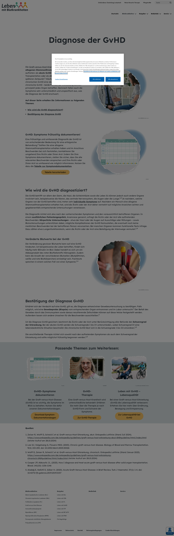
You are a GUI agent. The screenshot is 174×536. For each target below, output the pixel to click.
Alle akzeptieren (113, 79)
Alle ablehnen (97, 79)
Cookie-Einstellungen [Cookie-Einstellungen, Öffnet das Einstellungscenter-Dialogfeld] (61, 79)
